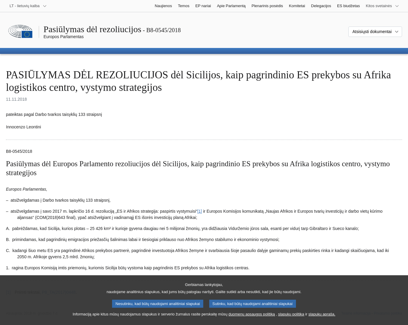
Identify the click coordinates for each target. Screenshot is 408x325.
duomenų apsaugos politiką (252, 319)
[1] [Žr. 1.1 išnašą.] (199, 211)
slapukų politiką (291, 319)
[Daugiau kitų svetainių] (382, 6)
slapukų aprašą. (321, 319)
